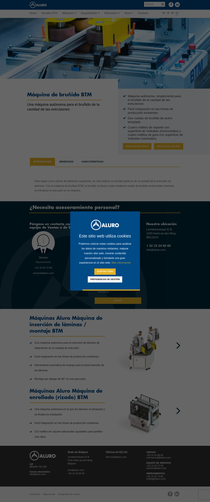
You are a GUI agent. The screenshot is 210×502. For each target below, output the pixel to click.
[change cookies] (105, 279)
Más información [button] (121, 262)
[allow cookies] (105, 272)
